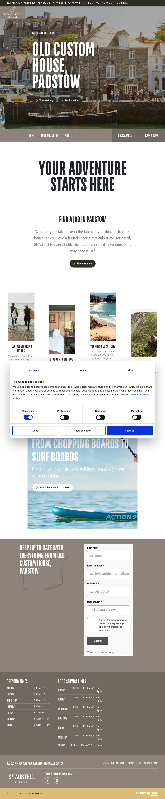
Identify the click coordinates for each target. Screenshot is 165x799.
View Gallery (46, 100)
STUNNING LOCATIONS (102, 346)
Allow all (130, 430)
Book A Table (121, 3)
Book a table (72, 100)
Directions (88, 3)
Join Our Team (150, 763)
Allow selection (82, 430)
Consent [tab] (34, 370)
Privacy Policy (134, 763)
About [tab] (130, 370)
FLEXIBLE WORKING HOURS (21, 348)
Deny (35, 430)
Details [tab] (82, 370)
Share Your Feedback (113, 763)
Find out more (84, 263)
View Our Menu (104, 3)
